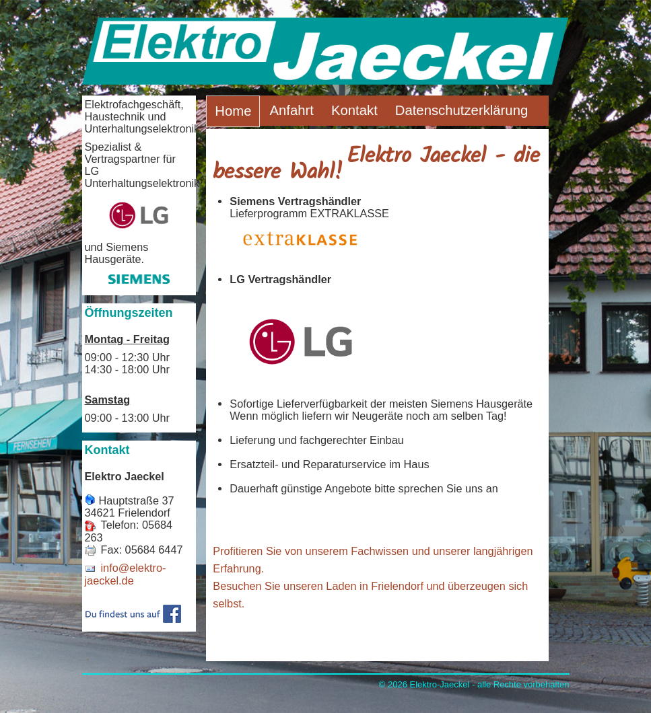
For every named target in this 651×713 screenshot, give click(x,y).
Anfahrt (291, 110)
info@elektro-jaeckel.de (125, 574)
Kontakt (354, 110)
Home (233, 111)
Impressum (303, 140)
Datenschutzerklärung (461, 110)
